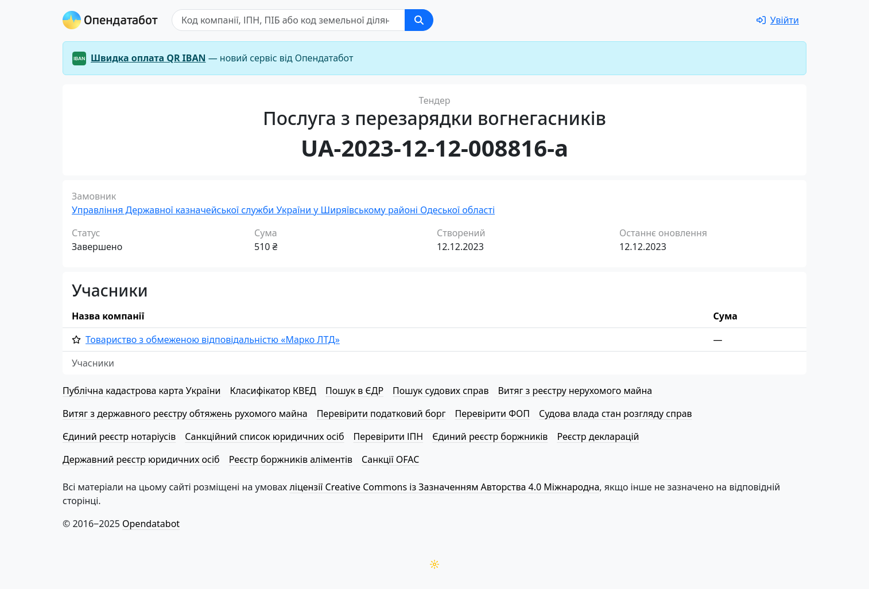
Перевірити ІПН (389, 436)
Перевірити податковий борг (381, 413)
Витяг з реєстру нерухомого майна (575, 390)
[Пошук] (288, 20)
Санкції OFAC (390, 459)
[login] (777, 20)
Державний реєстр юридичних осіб (141, 459)
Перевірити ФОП (492, 413)
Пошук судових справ (440, 390)
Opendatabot (151, 523)
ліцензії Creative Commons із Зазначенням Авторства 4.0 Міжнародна (444, 487)
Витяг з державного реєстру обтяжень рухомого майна (185, 413)
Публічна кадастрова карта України (141, 390)
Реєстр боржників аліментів (290, 459)
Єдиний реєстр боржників (490, 436)
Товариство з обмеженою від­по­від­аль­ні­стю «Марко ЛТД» (213, 339)
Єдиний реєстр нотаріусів (119, 436)
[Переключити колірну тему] (434, 564)
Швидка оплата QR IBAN (148, 58)
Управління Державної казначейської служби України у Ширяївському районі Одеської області (283, 210)
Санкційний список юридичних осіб (264, 436)
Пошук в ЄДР (354, 390)
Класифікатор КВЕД (273, 390)
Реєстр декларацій (598, 436)
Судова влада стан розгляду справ (615, 413)
